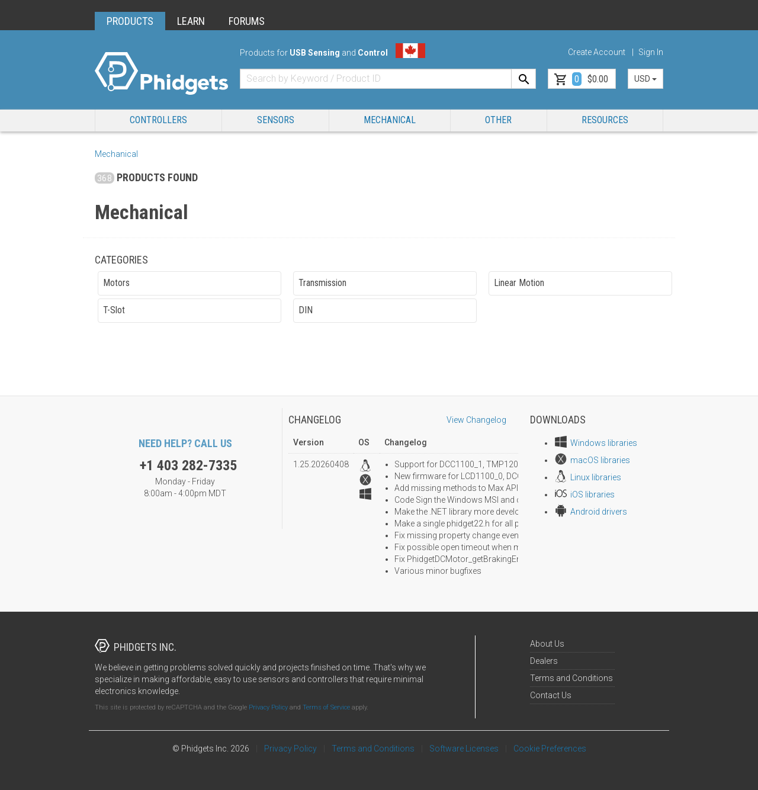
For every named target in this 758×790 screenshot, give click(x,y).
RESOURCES (605, 120)
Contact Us (550, 695)
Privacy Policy (268, 707)
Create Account (596, 52)
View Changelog (476, 420)
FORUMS (247, 21)
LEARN (191, 21)
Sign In (650, 52)
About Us (547, 643)
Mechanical (390, 120)
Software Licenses (464, 748)
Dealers (544, 661)
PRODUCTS (130, 21)
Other (498, 120)
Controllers (158, 120)
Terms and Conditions (571, 678)
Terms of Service (326, 707)
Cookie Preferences (549, 748)
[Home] (161, 73)
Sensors (275, 120)
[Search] (523, 79)
